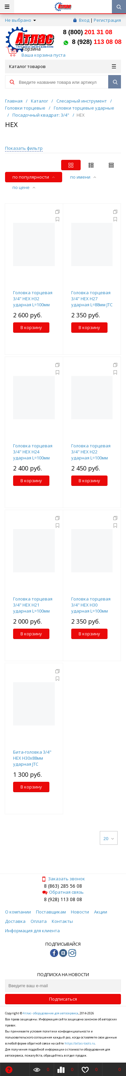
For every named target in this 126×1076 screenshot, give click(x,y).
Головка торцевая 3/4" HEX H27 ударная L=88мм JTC (92, 299)
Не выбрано (20, 20)
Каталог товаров (62, 66)
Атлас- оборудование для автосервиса (50, 1013)
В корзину (31, 327)
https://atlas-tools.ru (80, 1043)
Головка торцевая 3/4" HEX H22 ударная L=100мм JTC (91, 455)
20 (108, 838)
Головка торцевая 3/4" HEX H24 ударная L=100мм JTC (32, 455)
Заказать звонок (63, 879)
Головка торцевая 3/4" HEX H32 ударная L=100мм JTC (32, 302)
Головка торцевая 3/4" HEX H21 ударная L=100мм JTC (32, 608)
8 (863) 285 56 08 (63, 886)
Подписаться (63, 999)
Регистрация (107, 20)
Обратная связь (63, 892)
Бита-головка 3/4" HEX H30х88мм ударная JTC (32, 758)
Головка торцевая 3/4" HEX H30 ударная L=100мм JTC (91, 608)
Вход (84, 20)
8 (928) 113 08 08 (63, 899)
